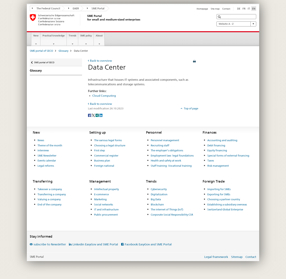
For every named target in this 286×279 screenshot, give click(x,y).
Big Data (156, 199)
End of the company (49, 204)
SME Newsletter (47, 155)
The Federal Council (46, 8)
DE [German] (238, 8)
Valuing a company (49, 199)
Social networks (103, 204)
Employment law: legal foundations (172, 155)
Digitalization (159, 194)
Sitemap (237, 257)
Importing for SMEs (219, 189)
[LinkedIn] (100, 115)
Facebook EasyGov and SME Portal (148, 244)
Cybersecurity (159, 189)
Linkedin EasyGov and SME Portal (95, 244)
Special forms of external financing (228, 155)
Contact (226, 8)
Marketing (100, 199)
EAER (73, 8)
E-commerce (101, 194)
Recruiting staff (160, 145)
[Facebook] (90, 115)
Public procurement (106, 214)
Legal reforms (46, 165)
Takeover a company (50, 189)
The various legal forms (108, 140)
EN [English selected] (253, 8)
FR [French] (244, 8)
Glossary (63, 50)
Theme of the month (50, 145)
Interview (43, 150)
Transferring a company (52, 194)
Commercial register (106, 155)
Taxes (210, 160)
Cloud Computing (104, 95)
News (41, 140)
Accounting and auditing (222, 140)
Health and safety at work (166, 160)
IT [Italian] (249, 8)
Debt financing (216, 145)
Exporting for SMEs (218, 194)
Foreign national (104, 165)
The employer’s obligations (167, 150)
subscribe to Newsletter (50, 244)
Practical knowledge (54, 35)
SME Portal (95, 8)
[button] (219, 16)
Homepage (202, 8)
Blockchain (157, 204)
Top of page (190, 108)
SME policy (86, 35)
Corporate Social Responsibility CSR (172, 214)
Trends (72, 35)
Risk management (218, 165)
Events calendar (47, 160)
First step (99, 150)
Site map (215, 8)
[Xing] (97, 115)
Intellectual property (106, 189)
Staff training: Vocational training (171, 165)
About (99, 35)
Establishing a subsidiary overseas (227, 204)
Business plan (102, 160)
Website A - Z (236, 24)
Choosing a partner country (223, 199)
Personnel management (165, 140)
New (36, 35)
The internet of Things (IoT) (167, 209)
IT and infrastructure (106, 209)
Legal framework (216, 257)
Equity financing (217, 150)
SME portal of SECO (41, 50)
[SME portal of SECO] (86, 19)
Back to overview (101, 60)
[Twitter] (94, 115)
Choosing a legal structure (109, 145)
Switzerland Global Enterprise (225, 209)
